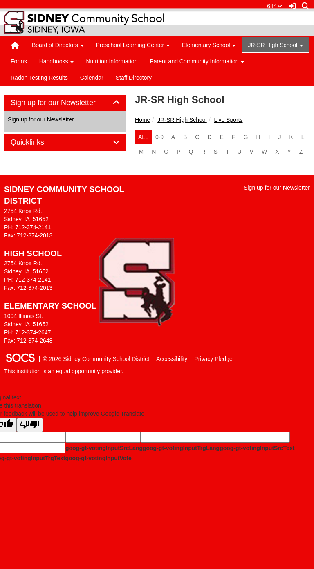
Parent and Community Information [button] (197, 61)
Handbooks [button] (56, 61)
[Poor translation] (30, 425)
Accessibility (171, 359)
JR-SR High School (182, 119)
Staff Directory (134, 77)
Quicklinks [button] (37, 142)
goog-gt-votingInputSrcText (257, 448)
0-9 (159, 137)
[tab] (65, 103)
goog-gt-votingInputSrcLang (104, 448)
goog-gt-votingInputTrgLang (181, 448)
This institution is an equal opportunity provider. (63, 371)
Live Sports (228, 119)
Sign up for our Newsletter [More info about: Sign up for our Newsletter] (41, 119)
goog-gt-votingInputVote (98, 458)
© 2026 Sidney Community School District (96, 359)
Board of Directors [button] (58, 45)
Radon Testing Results (39, 77)
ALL (143, 137)
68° (274, 6)
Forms (19, 61)
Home (142, 119)
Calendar (91, 77)
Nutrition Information (111, 61)
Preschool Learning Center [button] (133, 45)
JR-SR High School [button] (275, 45)
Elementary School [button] (209, 45)
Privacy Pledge (213, 359)
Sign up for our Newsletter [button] (62, 103)
